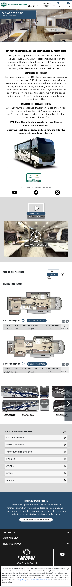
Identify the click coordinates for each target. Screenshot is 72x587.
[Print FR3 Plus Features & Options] (65, 433)
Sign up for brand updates (36, 521)
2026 (52, 274)
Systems (10, 467)
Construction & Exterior (19, 453)
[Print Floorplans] (49, 277)
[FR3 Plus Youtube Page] (14, 192)
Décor (9, 474)
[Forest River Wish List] (64, 3)
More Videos (36, 213)
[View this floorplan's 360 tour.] (63, 321)
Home (4, 16)
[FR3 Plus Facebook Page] (36, 192)
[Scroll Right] (68, 403)
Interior (10, 460)
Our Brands (10, 539)
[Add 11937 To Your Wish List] (23, 321)
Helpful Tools (12, 545)
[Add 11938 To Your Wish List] (23, 364)
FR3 (8, 16)
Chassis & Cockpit (15, 446)
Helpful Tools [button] (47, 4)
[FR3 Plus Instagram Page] (57, 192)
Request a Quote (36, 321)
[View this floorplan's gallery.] (67, 321)
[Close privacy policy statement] (68, 568)
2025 (53, 271)
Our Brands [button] (32, 4)
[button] (58, 5)
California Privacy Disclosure (40, 580)
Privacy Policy (21, 580)
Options (10, 481)
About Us (9, 533)
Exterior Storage (15, 439)
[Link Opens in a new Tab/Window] (33, 177)
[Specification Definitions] (62, 274)
